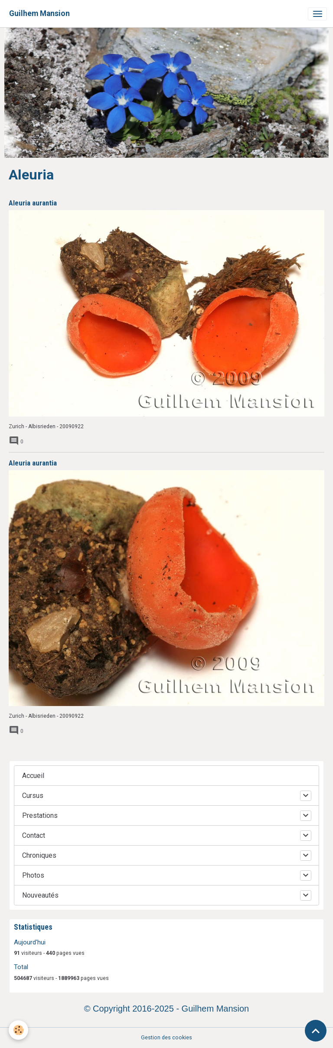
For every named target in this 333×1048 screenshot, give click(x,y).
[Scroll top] (315, 1030)
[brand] (39, 13)
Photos (33, 875)
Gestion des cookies (166, 1038)
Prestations (40, 815)
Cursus (32, 795)
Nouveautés (40, 895)
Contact (33, 835)
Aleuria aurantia (33, 203)
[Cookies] (18, 1030)
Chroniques (39, 855)
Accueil (33, 775)
